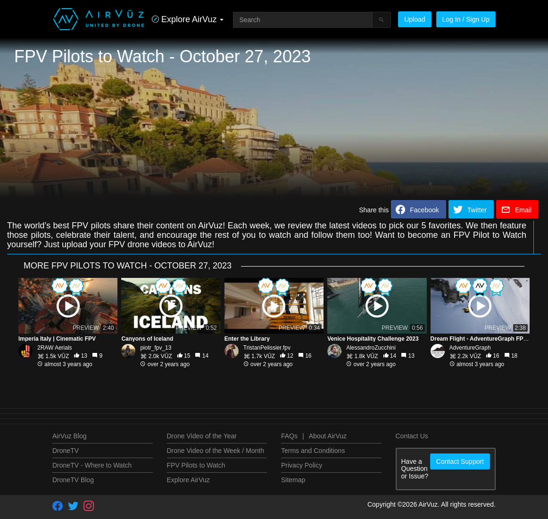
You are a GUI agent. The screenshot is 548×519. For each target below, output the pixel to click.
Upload (414, 19)
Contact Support (460, 461)
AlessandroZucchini (371, 347)
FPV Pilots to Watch (196, 465)
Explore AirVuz (188, 480)
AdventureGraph (470, 347)
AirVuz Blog (69, 436)
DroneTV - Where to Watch (92, 465)
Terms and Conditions (313, 450)
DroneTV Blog (73, 480)
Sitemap (293, 480)
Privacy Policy (301, 465)
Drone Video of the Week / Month (216, 450)
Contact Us (412, 436)
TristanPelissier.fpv (267, 347)
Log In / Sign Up (466, 19)
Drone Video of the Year (202, 436)
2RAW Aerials (54, 347)
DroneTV (65, 450)
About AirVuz (328, 436)
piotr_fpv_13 (155, 347)
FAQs (289, 436)
